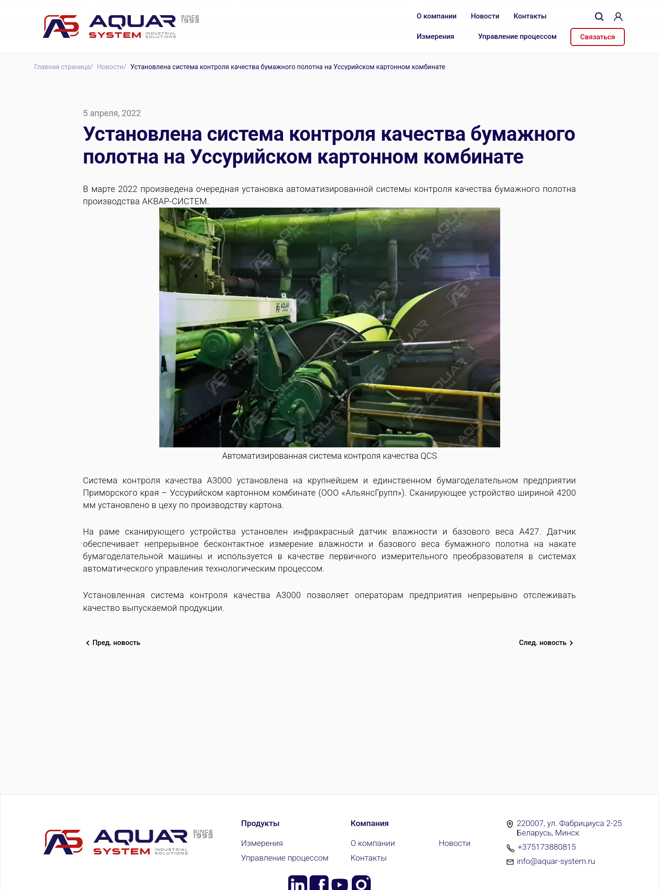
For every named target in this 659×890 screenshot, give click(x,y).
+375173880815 (547, 847)
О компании (437, 16)
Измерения (435, 36)
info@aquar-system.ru (556, 861)
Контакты (530, 16)
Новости (485, 16)
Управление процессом (517, 36)
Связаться (597, 37)
